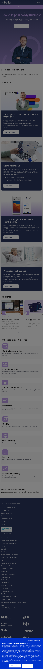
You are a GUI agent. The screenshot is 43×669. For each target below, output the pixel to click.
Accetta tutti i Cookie (27, 665)
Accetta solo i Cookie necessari (34, 640)
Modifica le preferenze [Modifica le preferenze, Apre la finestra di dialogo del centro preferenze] (15, 665)
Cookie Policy (6, 661)
